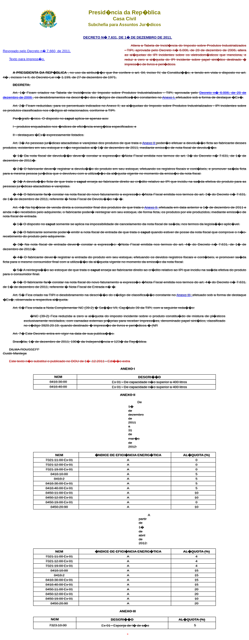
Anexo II (149, 143)
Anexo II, (151, 207)
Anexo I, (169, 97)
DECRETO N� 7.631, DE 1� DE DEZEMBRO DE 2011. (127, 37)
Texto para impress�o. (27, 59)
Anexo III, (185, 295)
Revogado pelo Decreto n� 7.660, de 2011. (37, 51)
